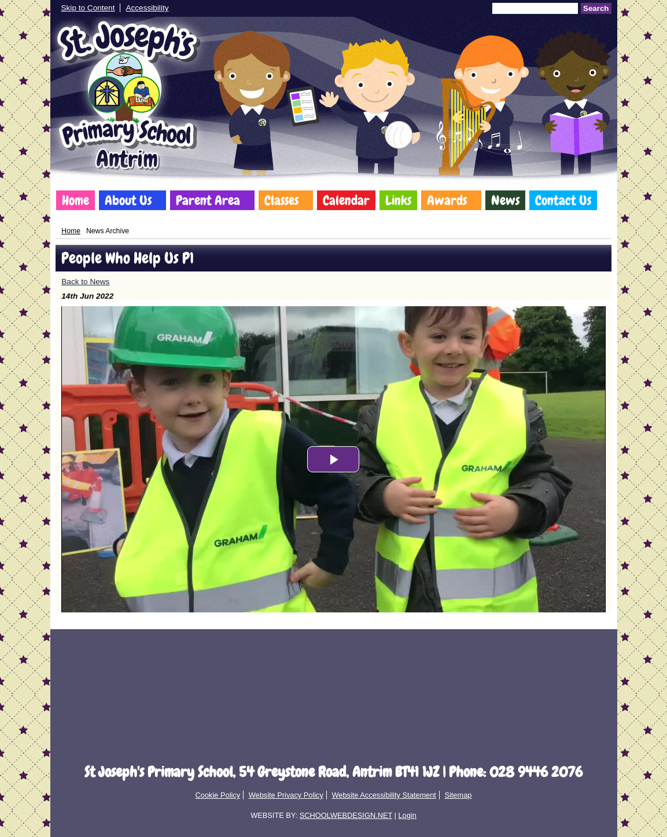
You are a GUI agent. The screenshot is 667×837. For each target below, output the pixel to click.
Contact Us (563, 200)
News (505, 200)
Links (398, 200)
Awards (447, 200)
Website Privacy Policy (286, 795)
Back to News (85, 281)
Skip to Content (88, 7)
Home (75, 200)
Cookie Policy (218, 795)
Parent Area (208, 200)
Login (407, 815)
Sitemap (457, 795)
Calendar (346, 200)
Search (596, 8)
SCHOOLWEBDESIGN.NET (346, 815)
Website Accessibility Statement (383, 795)
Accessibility (147, 7)
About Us (128, 200)
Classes (281, 200)
